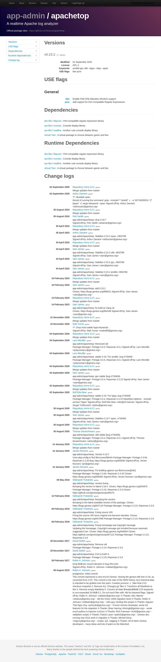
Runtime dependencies (22, 55)
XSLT (80, 654)
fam (67, 99)
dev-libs (48, 121)
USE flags (22, 46)
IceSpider (120, 654)
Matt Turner (78, 324)
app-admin (26, 15)
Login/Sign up (78, 3)
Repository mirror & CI (83, 187)
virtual (47, 135)
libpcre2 (57, 121)
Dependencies (22, 51)
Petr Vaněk (78, 216)
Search (64, 3)
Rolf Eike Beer (80, 392)
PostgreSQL (51, 654)
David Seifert (79, 541)
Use (54, 3)
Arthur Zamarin (80, 193)
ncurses (57, 125)
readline (57, 130)
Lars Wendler (79, 340)
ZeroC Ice (97, 654)
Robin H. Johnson (81, 560)
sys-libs (48, 125)
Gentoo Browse (142, 3)
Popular (44, 3)
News (21, 3)
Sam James (78, 249)
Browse (32, 3)
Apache (62, 654)
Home (11, 3)
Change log (22, 60)
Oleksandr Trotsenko (83, 480)
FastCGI (72, 654)
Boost (88, 654)
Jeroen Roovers (80, 451)
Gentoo (39, 654)
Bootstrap (109, 654)
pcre (67, 102)
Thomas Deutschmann (84, 431)
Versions (22, 41)
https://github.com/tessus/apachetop (46, 30)
